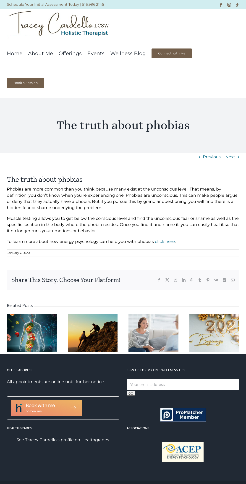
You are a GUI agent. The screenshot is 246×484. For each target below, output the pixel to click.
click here (165, 241)
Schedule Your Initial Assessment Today (43, 4)
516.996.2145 (93, 4)
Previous (212, 156)
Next (230, 156)
